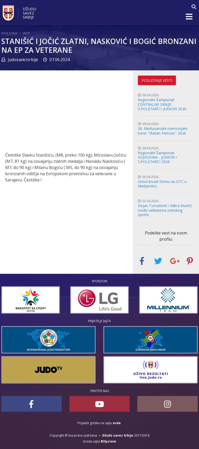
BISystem (108, 441)
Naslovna (9, 33)
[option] (30, 300)
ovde (117, 423)
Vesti (26, 33)
